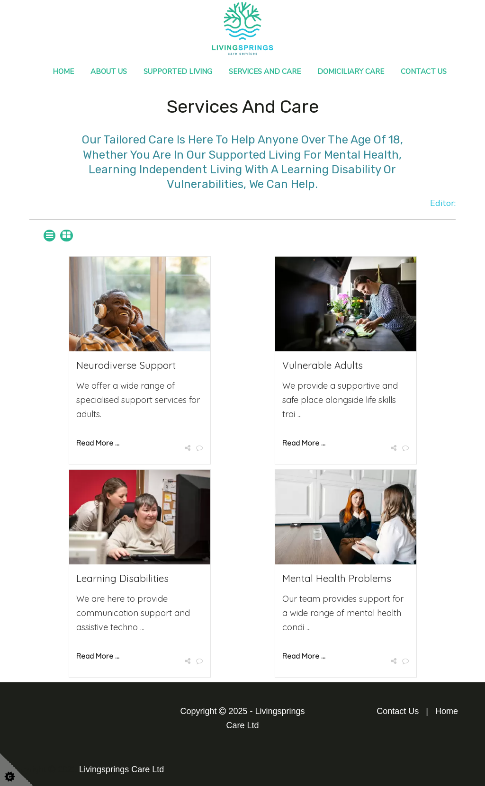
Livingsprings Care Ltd (121, 769)
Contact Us (424, 71)
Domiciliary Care (350, 71)
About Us (108, 71)
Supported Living (178, 71)
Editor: (443, 203)
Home (63, 71)
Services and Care (265, 71)
